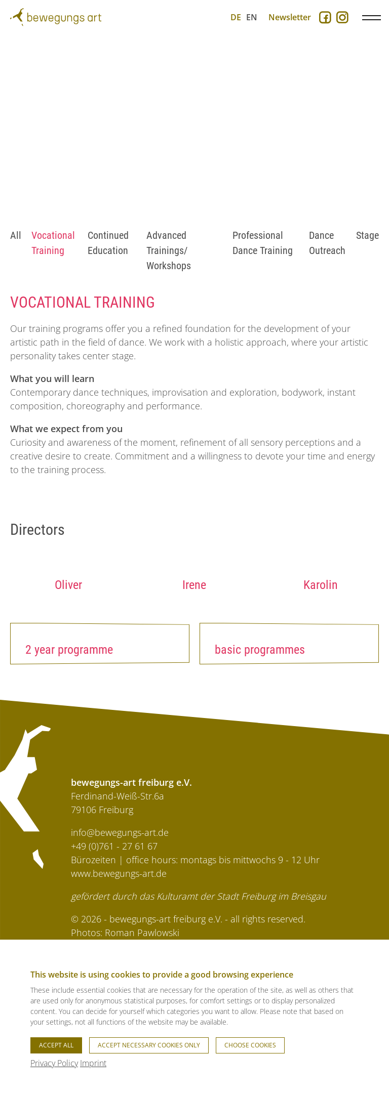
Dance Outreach (327, 243)
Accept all (56, 1045)
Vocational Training (53, 243)
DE (235, 17)
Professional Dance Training (262, 243)
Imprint (93, 1063)
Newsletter (289, 17)
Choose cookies (250, 1045)
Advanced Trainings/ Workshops (168, 250)
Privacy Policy (54, 1063)
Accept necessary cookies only (149, 1045)
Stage (367, 235)
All (15, 235)
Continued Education (108, 243)
